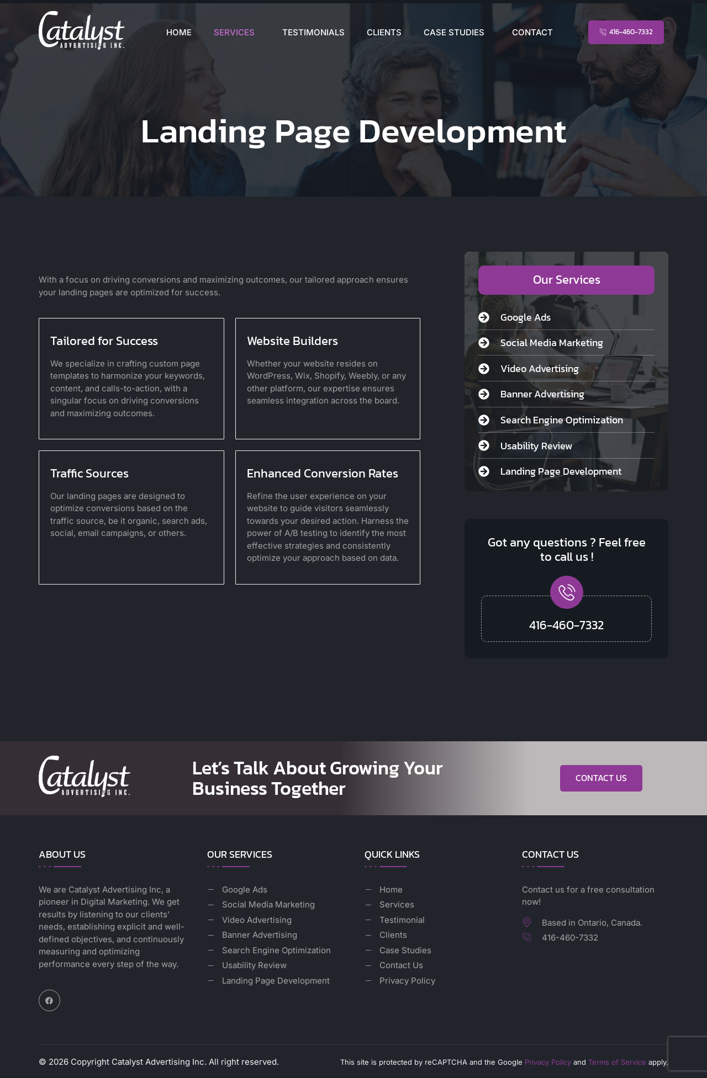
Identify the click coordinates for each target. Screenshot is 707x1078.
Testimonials (313, 32)
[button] (237, 32)
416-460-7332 (566, 625)
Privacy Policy (548, 1062)
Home (179, 32)
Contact (532, 32)
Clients (384, 32)
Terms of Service (617, 1062)
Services (234, 32)
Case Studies (454, 32)
